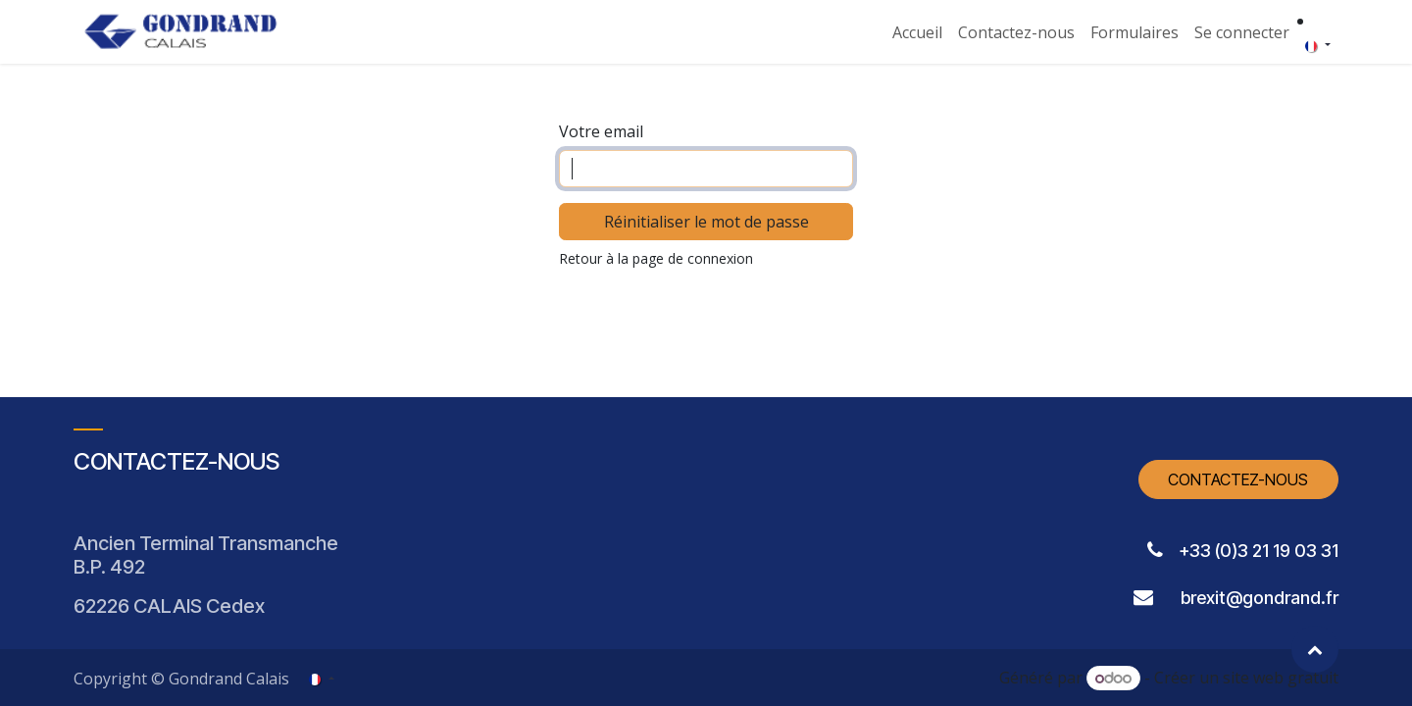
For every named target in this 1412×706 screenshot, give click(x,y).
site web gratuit (1280, 677)
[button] (1314, 649)
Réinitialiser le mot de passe (706, 221)
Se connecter (1241, 32)
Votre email (601, 131)
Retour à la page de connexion (656, 258)
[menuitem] (917, 32)
